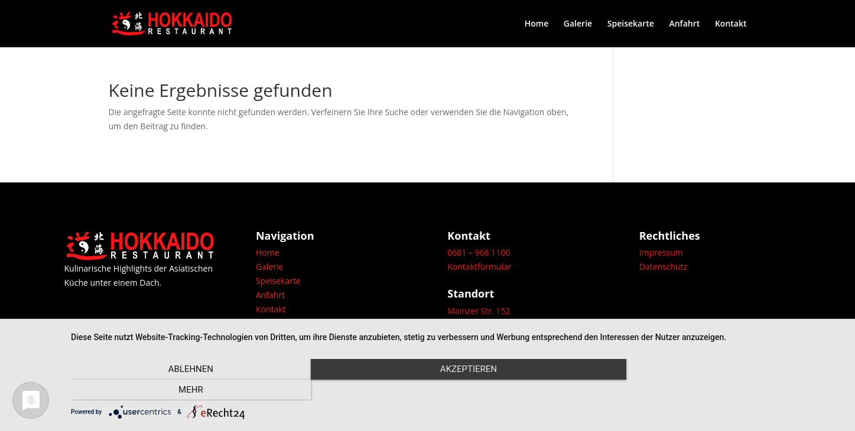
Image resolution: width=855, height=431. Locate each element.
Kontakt (731, 24)
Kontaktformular (479, 266)
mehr (727, 389)
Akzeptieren (456, 389)
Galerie (578, 24)
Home (537, 24)
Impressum (661, 252)
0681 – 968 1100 (478, 252)
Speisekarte (630, 24)
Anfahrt (684, 24)
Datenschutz (663, 266)
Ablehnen (186, 389)
